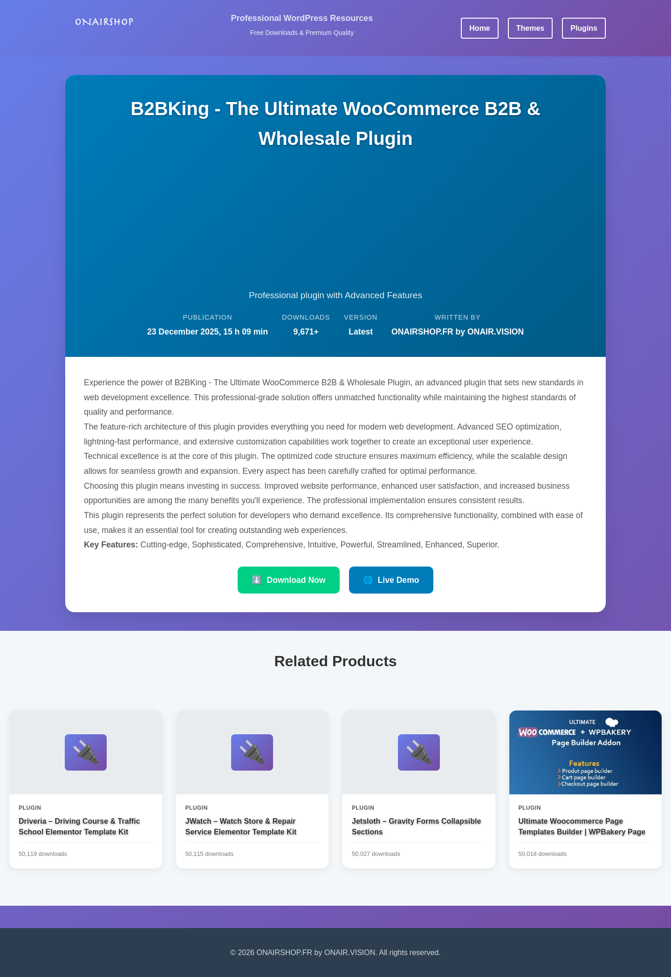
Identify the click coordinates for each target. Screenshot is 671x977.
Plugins (583, 28)
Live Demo (391, 580)
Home (479, 28)
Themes (530, 28)
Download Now (288, 580)
